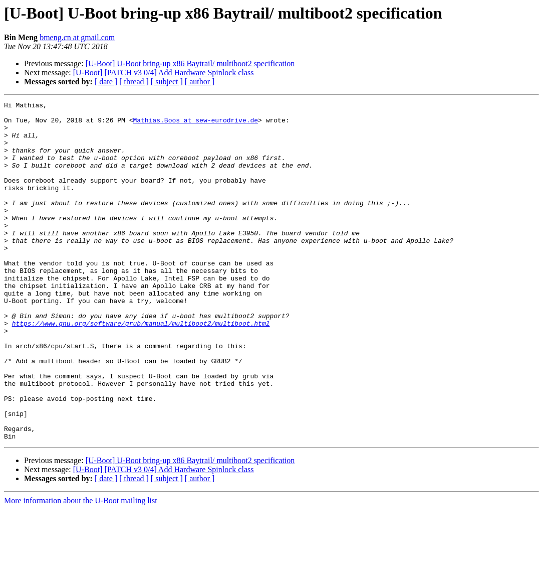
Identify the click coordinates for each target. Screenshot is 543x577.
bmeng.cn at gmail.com (77, 37)
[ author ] (200, 81)
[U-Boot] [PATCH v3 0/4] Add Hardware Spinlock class (163, 72)
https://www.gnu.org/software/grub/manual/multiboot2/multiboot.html (141, 368)
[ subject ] (167, 81)
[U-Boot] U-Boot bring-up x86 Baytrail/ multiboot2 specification (190, 63)
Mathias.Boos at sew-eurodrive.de (195, 124)
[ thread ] (134, 81)
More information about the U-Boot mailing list (80, 568)
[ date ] (106, 81)
